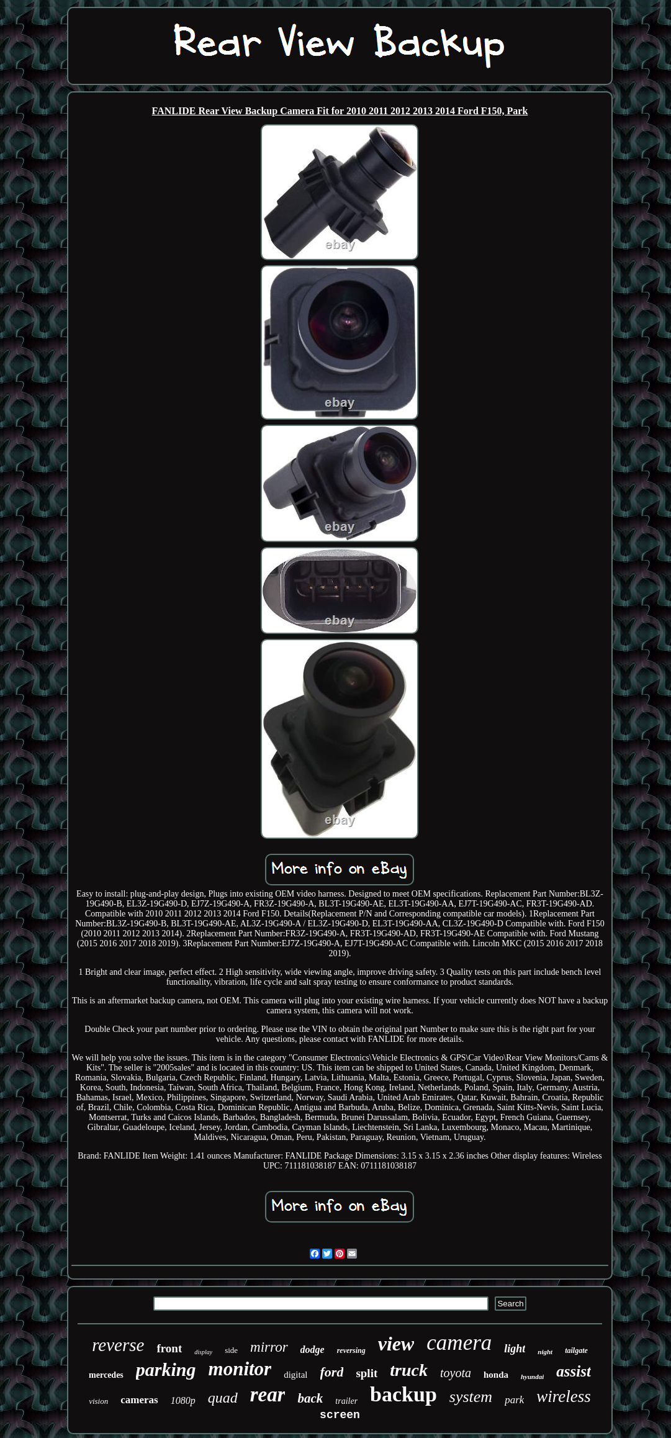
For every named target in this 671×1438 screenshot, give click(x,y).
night (545, 1351)
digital (295, 1375)
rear (268, 1394)
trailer (346, 1401)
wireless (563, 1396)
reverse (118, 1345)
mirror (269, 1347)
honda (496, 1375)
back (310, 1398)
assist (573, 1371)
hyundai (532, 1376)
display (203, 1352)
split (366, 1373)
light (514, 1348)
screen (340, 1415)
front (169, 1348)
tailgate (576, 1350)
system (470, 1397)
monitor (240, 1369)
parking (166, 1369)
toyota (455, 1373)
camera (459, 1343)
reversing (351, 1350)
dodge (312, 1349)
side (231, 1350)
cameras (139, 1400)
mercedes (106, 1375)
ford (332, 1372)
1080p (183, 1400)
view (396, 1343)
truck (409, 1370)
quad (223, 1398)
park (514, 1400)
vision (98, 1401)
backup (403, 1394)
